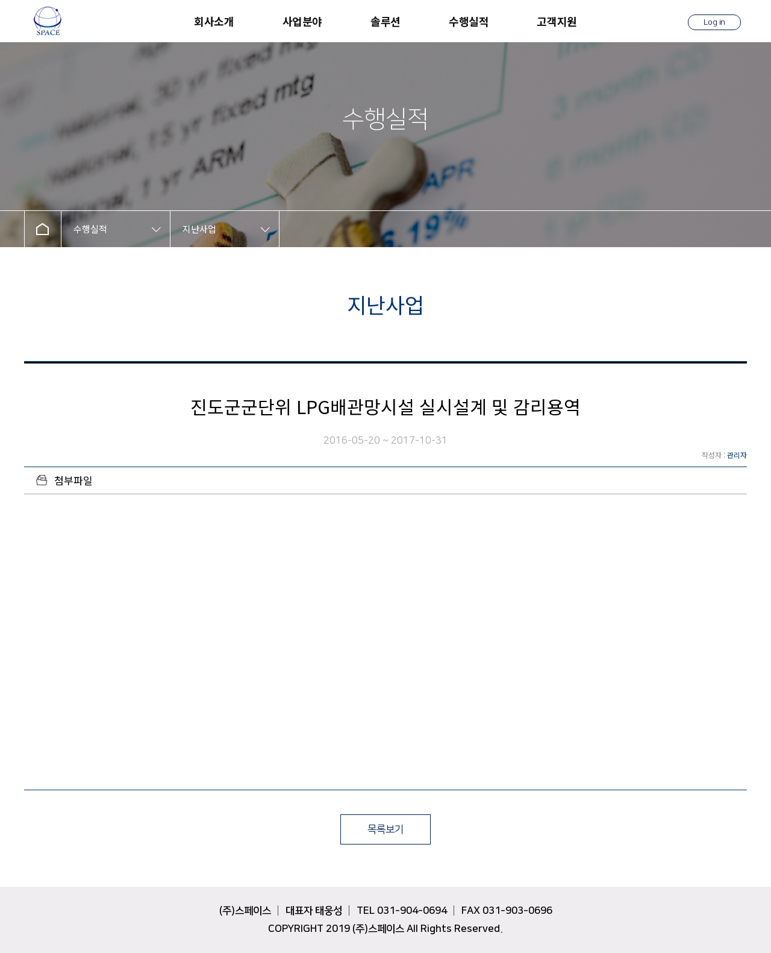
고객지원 (556, 21)
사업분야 (302, 21)
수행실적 (469, 21)
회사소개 (214, 21)
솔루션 (385, 21)
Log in (714, 22)
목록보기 (385, 829)
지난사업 (199, 228)
